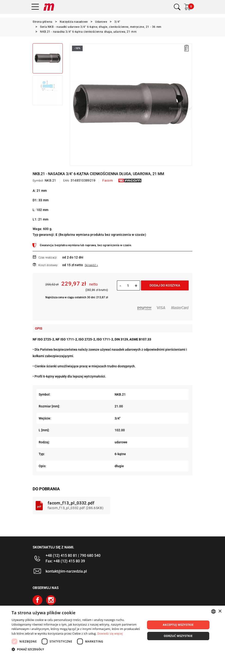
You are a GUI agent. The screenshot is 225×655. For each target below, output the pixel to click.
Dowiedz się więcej (110, 634)
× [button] (220, 611)
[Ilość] (128, 285)
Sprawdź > (91, 265)
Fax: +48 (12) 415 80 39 (65, 561)
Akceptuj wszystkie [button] (178, 625)
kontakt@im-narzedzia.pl (66, 571)
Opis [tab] (38, 328)
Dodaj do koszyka (165, 285)
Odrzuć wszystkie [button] (178, 636)
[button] (76, 649)
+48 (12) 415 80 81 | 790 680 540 (73, 555)
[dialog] (112, 630)
